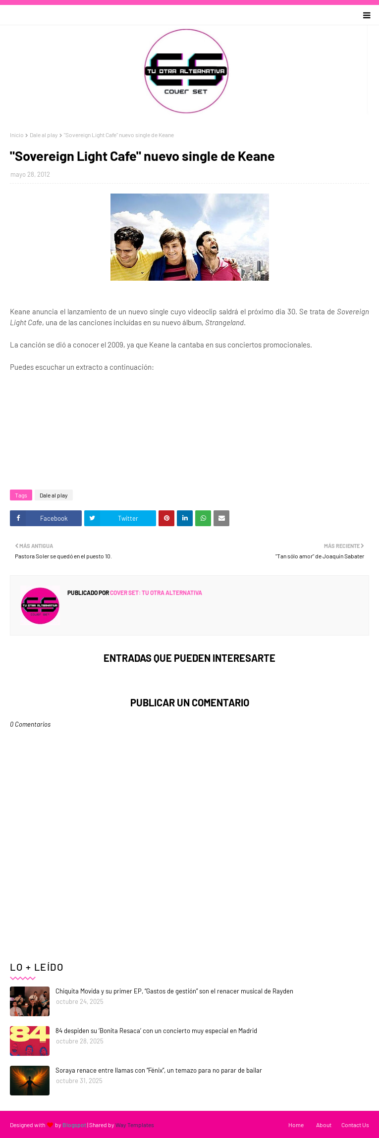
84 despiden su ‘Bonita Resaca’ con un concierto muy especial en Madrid (156, 1031)
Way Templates (134, 1124)
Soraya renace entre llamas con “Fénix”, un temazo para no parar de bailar (158, 1070)
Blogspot (74, 1124)
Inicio (17, 134)
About (323, 1124)
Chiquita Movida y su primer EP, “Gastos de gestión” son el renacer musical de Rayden (174, 991)
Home (296, 1124)
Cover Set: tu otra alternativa (155, 592)
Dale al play (44, 134)
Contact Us (355, 1124)
